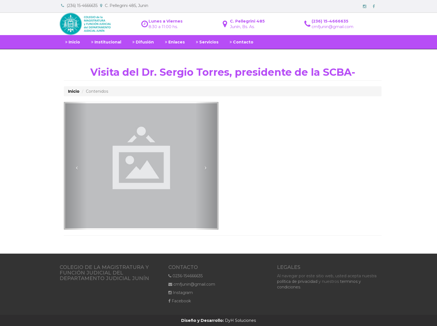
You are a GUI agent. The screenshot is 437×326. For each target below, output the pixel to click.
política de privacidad (297, 281)
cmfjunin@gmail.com (191, 284)
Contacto (241, 42)
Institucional (106, 42)
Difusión (143, 42)
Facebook (179, 300)
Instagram (180, 292)
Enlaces (175, 42)
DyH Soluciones (218, 320)
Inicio (72, 42)
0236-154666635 (185, 275)
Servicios (207, 42)
